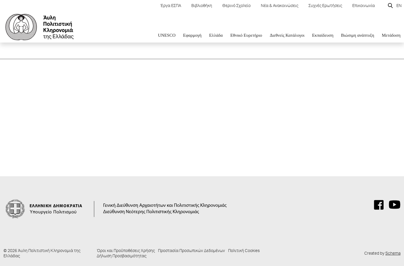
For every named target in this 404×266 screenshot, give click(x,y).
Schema (392, 254)
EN (399, 6)
